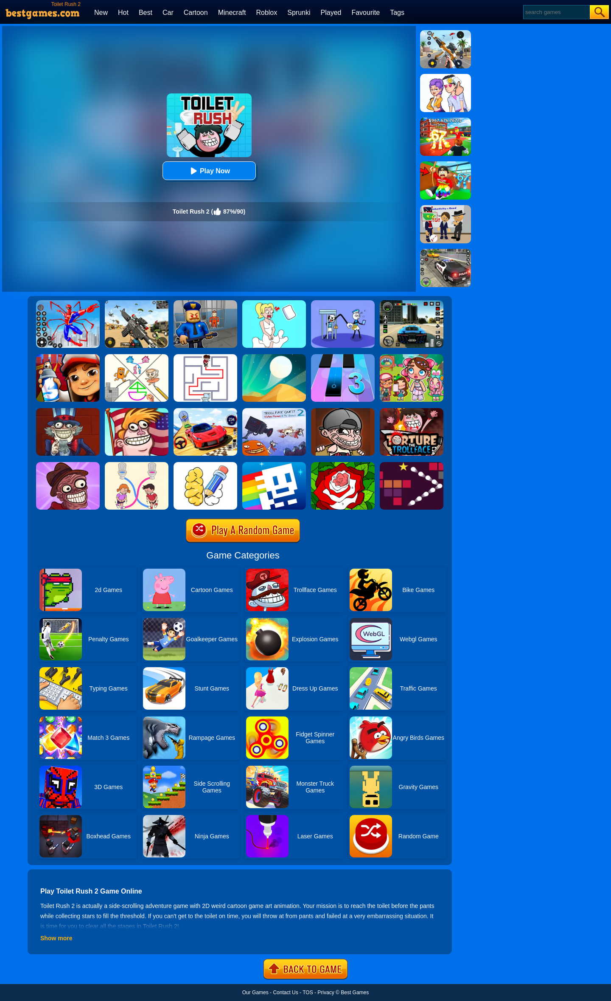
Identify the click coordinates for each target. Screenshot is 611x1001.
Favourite (365, 12)
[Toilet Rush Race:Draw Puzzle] (136, 465)
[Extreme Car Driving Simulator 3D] (411, 303)
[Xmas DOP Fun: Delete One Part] (274, 303)
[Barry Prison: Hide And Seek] (205, 303)
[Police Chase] (445, 252)
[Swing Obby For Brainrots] (445, 164)
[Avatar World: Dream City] (411, 357)
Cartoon (196, 12)
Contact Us (285, 992)
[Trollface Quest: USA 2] (136, 411)
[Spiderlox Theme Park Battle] (68, 303)
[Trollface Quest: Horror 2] (68, 465)
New (101, 12)
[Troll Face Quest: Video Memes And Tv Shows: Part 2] (274, 411)
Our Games (255, 992)
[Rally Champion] (205, 411)
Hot (123, 12)
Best (145, 12)
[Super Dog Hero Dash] (68, 357)
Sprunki (298, 12)
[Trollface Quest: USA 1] (68, 411)
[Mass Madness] (343, 411)
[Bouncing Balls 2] (411, 465)
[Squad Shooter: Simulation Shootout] (136, 303)
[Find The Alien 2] (445, 208)
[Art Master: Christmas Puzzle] (445, 77)
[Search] (556, 12)
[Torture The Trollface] (411, 411)
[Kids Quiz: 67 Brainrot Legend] (445, 121)
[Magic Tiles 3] (343, 357)
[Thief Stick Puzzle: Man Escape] (343, 303)
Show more (56, 938)
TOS (308, 992)
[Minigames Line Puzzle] (136, 357)
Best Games (355, 992)
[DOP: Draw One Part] (205, 465)
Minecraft (232, 12)
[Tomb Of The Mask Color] (274, 465)
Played (331, 12)
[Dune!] (274, 357)
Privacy (325, 992)
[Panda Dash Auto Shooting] (445, 33)
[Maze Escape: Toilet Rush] (205, 357)
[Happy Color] (343, 465)
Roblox (266, 12)
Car (168, 12)
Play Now (209, 171)
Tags (397, 12)
